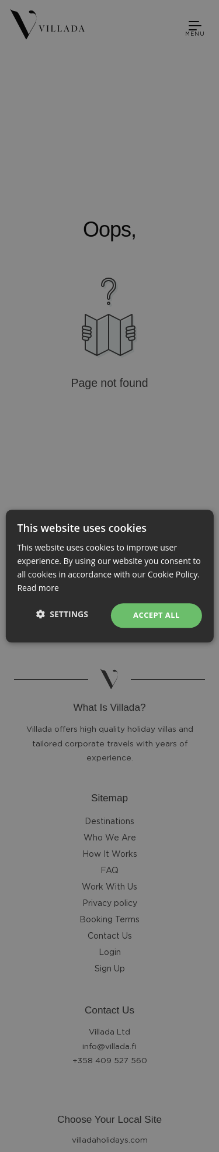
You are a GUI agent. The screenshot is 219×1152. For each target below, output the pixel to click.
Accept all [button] (156, 615)
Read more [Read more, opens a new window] (37, 587)
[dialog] (109, 576)
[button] (62, 614)
